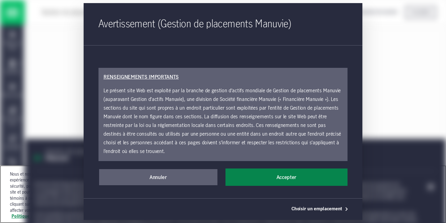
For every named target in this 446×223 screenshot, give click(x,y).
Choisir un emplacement (319, 209)
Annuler (158, 177)
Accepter (286, 177)
